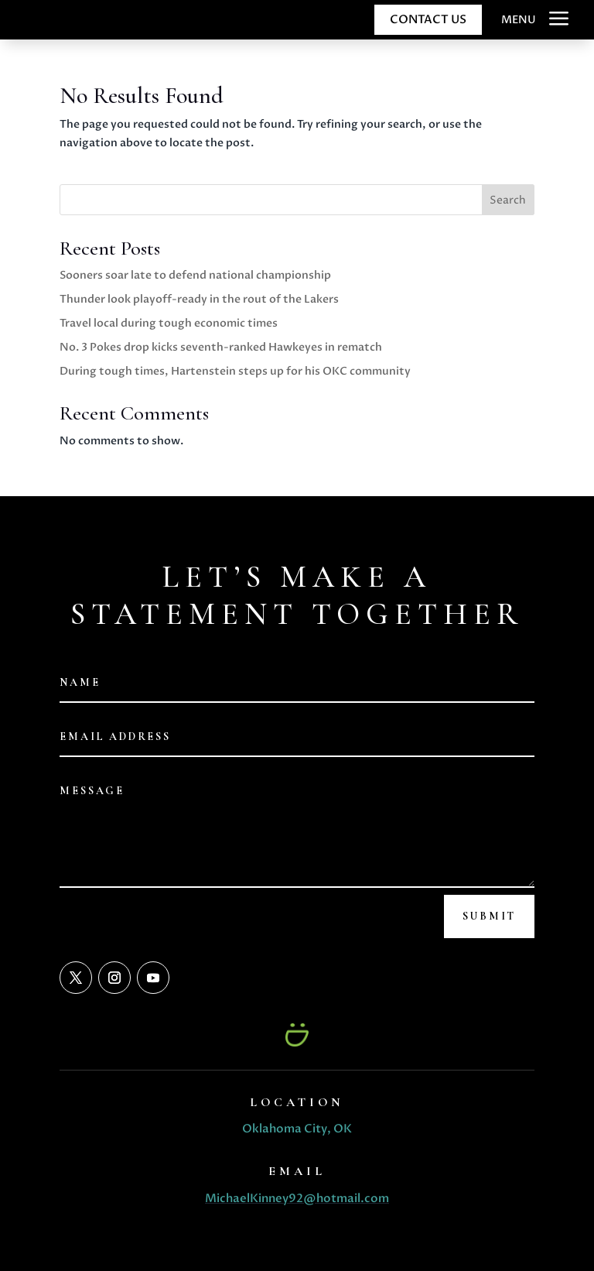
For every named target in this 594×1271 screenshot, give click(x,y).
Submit (489, 916)
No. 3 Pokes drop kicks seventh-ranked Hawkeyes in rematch (221, 347)
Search (508, 200)
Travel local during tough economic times (169, 323)
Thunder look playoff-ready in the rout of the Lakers (199, 299)
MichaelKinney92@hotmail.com (297, 1198)
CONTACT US (428, 19)
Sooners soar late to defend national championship (195, 275)
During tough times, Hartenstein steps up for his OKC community (235, 371)
